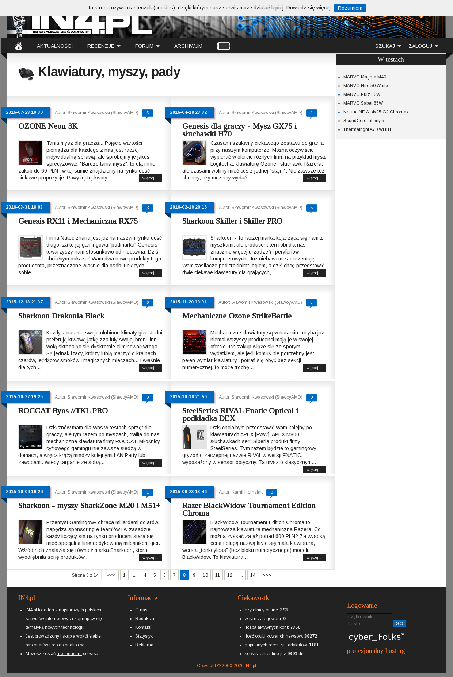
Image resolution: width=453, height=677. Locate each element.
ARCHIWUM (188, 46)
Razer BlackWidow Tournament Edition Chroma (249, 509)
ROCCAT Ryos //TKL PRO (63, 410)
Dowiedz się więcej (308, 8)
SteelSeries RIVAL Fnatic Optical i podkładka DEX (240, 414)
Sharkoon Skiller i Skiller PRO (232, 220)
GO (399, 623)
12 (229, 575)
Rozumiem (350, 8)
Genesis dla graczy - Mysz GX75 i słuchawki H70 (239, 129)
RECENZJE (100, 46)
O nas (141, 609)
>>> (267, 575)
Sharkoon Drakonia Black (61, 315)
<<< (111, 575)
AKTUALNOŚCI (55, 46)
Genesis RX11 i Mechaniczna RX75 (78, 220)
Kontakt (142, 627)
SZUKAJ (385, 46)
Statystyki (144, 636)
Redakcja (144, 618)
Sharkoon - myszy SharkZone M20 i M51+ (89, 505)
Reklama (144, 644)
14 (252, 575)
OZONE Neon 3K (47, 126)
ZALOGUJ (420, 46)
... (134, 575)
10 (205, 575)
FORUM (144, 46)
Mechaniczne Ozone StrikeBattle (237, 315)
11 (217, 575)
